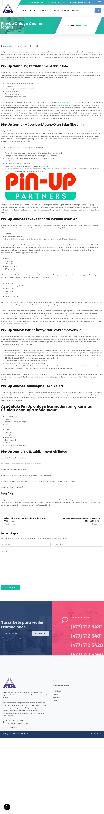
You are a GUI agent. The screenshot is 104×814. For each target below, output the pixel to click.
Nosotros (33, 11)
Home (70, 25)
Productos (45, 11)
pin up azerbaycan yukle (67, 105)
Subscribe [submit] (40, 637)
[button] (7, 807)
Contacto (65, 11)
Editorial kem (7, 46)
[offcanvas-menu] (99, 2)
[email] (16, 637)
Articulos (75, 11)
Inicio (25, 11)
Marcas (56, 11)
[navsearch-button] (98, 10)
